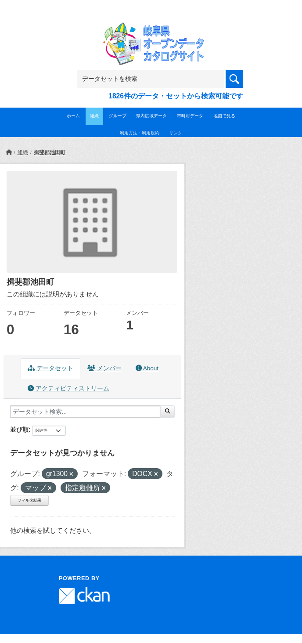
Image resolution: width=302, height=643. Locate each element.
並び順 (19, 429)
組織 (94, 115)
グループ (117, 115)
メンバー (104, 368)
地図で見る (224, 115)
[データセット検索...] (85, 411)
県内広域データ (151, 115)
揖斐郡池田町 (49, 152)
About (147, 368)
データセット (50, 368)
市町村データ (190, 115)
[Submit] (167, 411)
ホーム (73, 115)
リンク (175, 132)
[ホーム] (9, 152)
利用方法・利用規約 (139, 132)
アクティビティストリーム (68, 388)
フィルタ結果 (29, 500)
